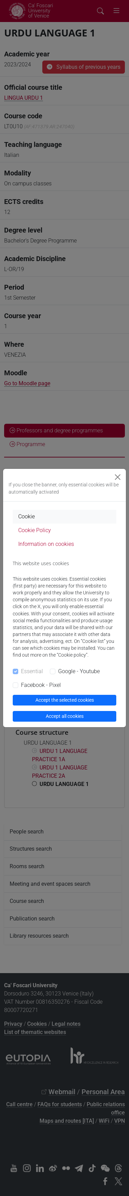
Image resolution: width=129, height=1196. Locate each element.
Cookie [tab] (26, 516)
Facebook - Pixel (41, 685)
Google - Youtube (79, 671)
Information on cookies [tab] (46, 544)
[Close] (117, 477)
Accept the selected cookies (64, 700)
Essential (32, 671)
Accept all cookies (65, 716)
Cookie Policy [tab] (34, 530)
